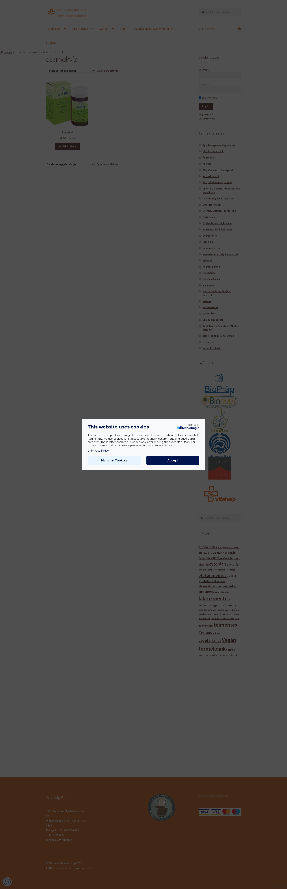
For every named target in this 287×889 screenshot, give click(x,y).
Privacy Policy (98, 450)
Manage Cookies (114, 460)
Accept (172, 460)
